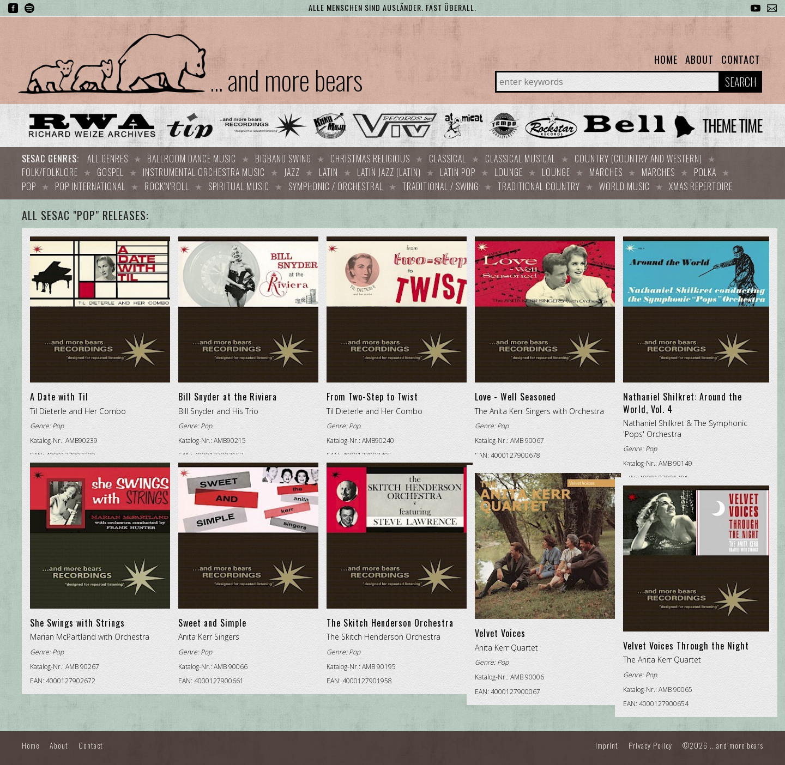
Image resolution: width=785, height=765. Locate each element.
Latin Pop (457, 171)
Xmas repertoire (701, 184)
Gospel (110, 171)
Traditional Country (539, 184)
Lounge (508, 171)
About (699, 59)
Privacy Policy (650, 742)
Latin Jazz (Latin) (389, 171)
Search (740, 82)
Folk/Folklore (50, 171)
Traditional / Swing (440, 184)
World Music (624, 184)
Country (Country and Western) (638, 158)
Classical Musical (520, 158)
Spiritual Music (238, 184)
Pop (29, 184)
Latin (328, 171)
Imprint (606, 742)
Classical (447, 158)
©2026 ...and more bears (723, 742)
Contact (740, 59)
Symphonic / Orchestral (335, 184)
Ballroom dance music (191, 158)
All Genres (107, 158)
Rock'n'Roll (166, 184)
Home (666, 59)
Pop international (90, 184)
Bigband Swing (283, 158)
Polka (705, 171)
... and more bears (286, 79)
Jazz (292, 171)
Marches (606, 171)
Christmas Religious (370, 158)
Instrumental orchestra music (204, 171)
